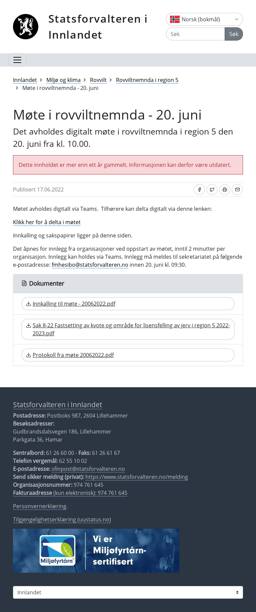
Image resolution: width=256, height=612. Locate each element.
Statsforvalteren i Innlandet (98, 26)
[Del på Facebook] (199, 189)
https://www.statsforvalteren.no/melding (136, 476)
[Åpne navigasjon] (17, 60)
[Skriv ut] (224, 189)
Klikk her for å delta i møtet (47, 222)
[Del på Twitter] (212, 189)
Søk (233, 34)
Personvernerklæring (39, 506)
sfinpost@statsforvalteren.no (88, 468)
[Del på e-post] (237, 189)
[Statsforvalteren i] (128, 592)
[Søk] (195, 34)
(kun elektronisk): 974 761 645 (70, 492)
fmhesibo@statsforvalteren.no (90, 264)
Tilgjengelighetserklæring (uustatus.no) (62, 519)
